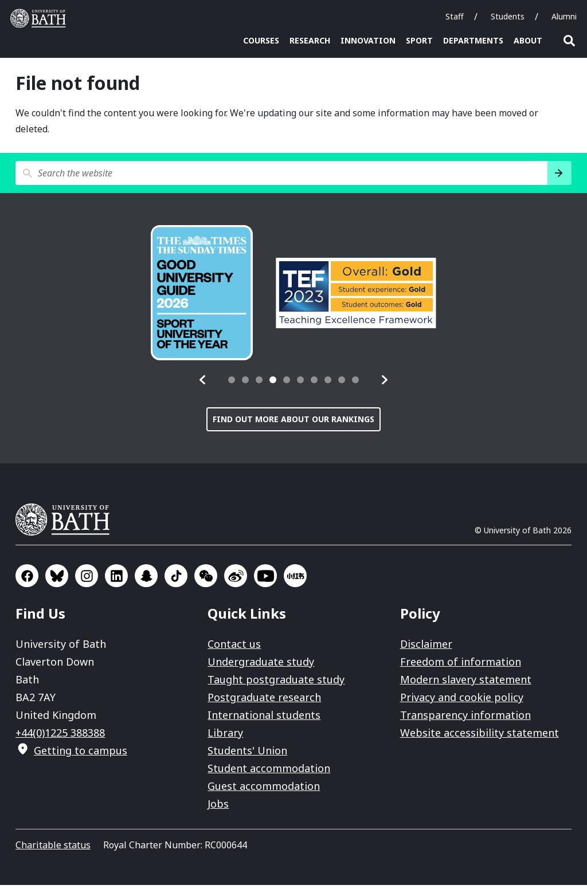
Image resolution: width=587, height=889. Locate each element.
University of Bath (67, 524)
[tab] (231, 383)
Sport (419, 40)
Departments (473, 40)
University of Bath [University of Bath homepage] (40, 18)
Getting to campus (80, 754)
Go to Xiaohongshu (295, 579)
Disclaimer (426, 648)
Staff (454, 16)
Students (508, 16)
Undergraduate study (261, 665)
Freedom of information (460, 665)
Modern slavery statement (465, 683)
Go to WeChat (205, 579)
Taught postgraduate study (276, 683)
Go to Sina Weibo (235, 579)
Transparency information (465, 719)
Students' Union (247, 754)
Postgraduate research (264, 701)
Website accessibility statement (479, 737)
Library (225, 737)
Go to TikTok (176, 579)
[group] (202, 296)
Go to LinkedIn (116, 579)
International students (264, 719)
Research (309, 40)
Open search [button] (569, 41)
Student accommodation (269, 772)
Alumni (564, 16)
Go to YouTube (265, 579)
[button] (202, 383)
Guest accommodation (264, 790)
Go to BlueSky (56, 579)
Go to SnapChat (146, 579)
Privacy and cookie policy (461, 701)
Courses (261, 40)
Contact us (234, 648)
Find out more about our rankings (293, 423)
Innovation (368, 40)
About (528, 40)
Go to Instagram (86, 579)
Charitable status (53, 849)
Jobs (218, 808)
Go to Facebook (26, 579)
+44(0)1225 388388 (60, 737)
